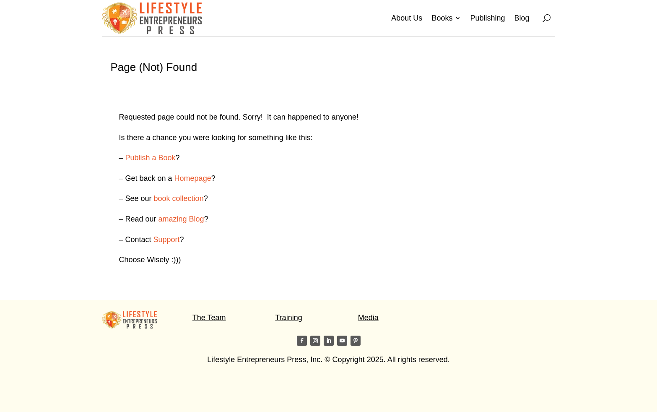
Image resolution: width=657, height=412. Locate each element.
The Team (209, 317)
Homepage (192, 178)
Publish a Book (150, 158)
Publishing (487, 18)
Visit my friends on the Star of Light (160, 393)
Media (368, 317)
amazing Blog (181, 219)
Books (441, 18)
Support (166, 239)
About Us (406, 18)
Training (288, 317)
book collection (179, 198)
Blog (521, 18)
